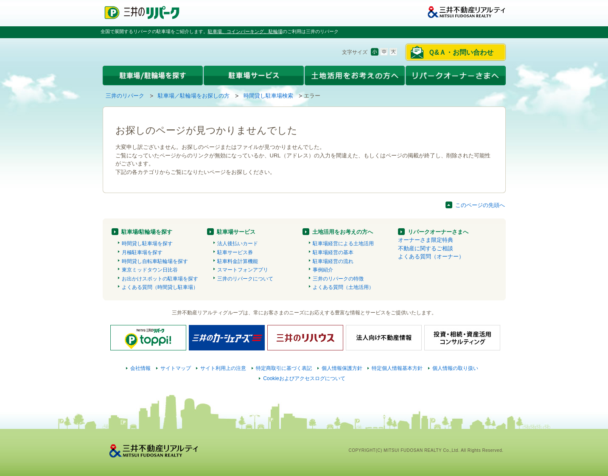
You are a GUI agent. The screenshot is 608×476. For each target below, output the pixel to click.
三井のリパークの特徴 (338, 279)
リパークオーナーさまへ (438, 232)
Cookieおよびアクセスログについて (304, 378)
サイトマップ (175, 368)
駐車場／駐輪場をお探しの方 (194, 95)
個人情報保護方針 (342, 368)
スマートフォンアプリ (242, 270)
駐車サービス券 (235, 252)
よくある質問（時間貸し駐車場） (160, 287)
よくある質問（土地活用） (343, 287)
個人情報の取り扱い (455, 368)
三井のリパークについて (245, 279)
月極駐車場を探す (142, 252)
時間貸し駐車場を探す (147, 243)
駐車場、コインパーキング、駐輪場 (245, 31)
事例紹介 (323, 270)
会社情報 (140, 368)
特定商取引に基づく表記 (284, 368)
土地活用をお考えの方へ (342, 232)
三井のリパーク (125, 95)
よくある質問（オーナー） (431, 256)
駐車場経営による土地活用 (343, 243)
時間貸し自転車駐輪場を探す (155, 261)
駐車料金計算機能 (237, 261)
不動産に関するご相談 (425, 248)
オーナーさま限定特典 (425, 240)
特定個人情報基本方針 (397, 368)
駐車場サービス (236, 232)
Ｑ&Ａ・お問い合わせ (461, 52)
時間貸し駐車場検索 (268, 95)
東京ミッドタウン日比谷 (150, 270)
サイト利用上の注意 (223, 368)
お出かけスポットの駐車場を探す (160, 279)
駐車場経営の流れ (333, 261)
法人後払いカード (237, 243)
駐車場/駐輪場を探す (147, 232)
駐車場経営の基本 (333, 252)
